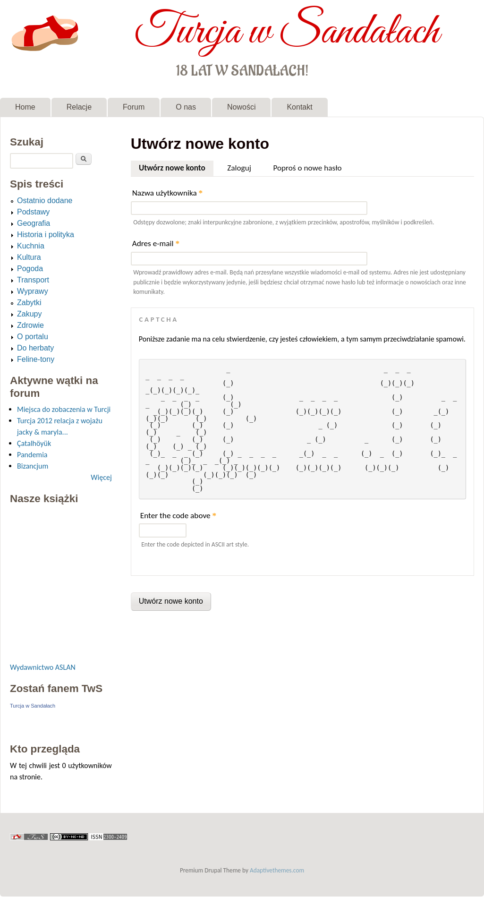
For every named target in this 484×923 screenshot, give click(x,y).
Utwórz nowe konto (176, 167)
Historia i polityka (45, 235)
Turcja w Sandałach (287, 32)
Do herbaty (35, 348)
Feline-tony (35, 359)
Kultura (29, 257)
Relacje (79, 107)
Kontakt (299, 107)
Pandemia (32, 454)
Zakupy (29, 314)
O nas (186, 107)
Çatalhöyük (34, 443)
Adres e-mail (155, 243)
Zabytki (29, 303)
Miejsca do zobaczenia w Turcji (63, 409)
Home (25, 107)
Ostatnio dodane (44, 201)
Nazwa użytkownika (167, 193)
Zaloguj (239, 168)
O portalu (32, 337)
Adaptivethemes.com (277, 870)
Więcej (101, 477)
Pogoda (30, 269)
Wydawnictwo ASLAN (43, 667)
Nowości (241, 107)
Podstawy (33, 212)
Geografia (33, 223)
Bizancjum (32, 466)
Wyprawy (32, 291)
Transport (33, 280)
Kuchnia (30, 246)
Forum (133, 107)
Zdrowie (30, 325)
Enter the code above (178, 516)
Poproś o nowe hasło (307, 168)
